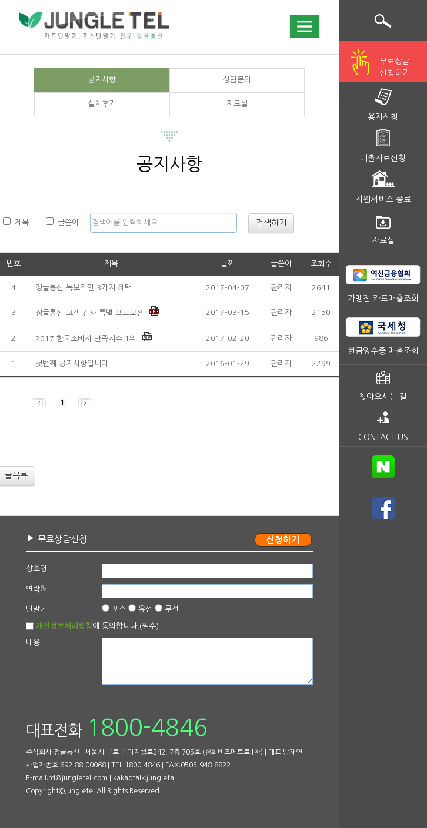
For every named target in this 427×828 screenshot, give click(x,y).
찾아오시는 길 (383, 397)
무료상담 (394, 68)
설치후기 (102, 104)
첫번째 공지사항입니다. (73, 363)
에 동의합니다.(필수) (97, 626)
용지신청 (383, 117)
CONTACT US (383, 437)
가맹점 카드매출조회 (383, 298)
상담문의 (237, 79)
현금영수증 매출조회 (383, 351)
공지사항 (102, 79)
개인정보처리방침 (64, 626)
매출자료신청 (383, 158)
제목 (16, 221)
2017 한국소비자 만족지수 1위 (85, 339)
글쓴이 (62, 221)
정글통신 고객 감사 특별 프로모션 (89, 313)
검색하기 (271, 223)
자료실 (237, 104)
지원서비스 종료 (383, 199)
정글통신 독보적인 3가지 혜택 (83, 287)
